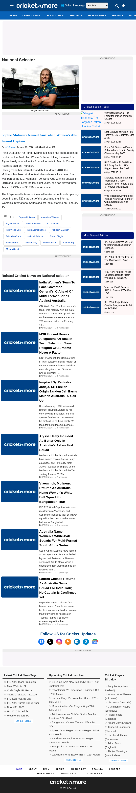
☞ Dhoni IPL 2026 (14, 707)
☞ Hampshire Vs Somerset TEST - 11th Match (71, 747)
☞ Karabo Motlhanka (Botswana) (116, 735)
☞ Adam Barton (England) (113, 743)
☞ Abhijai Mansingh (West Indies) (116, 751)
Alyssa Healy (12, 223)
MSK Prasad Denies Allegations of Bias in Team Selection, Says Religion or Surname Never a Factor (55, 343)
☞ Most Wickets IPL (15, 686)
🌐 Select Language (73, 5)
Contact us (94, 773)
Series (117, 15)
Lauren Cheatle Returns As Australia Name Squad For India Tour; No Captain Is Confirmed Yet (58, 588)
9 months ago (63, 428)
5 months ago (63, 328)
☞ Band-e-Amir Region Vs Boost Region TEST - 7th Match (71, 739)
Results (97, 769)
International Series (36, 230)
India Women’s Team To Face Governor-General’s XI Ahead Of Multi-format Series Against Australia (57, 291)
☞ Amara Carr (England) (118, 722)
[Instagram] (59, 642)
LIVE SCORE (55, 15)
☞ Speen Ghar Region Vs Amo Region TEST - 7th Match (74, 731)
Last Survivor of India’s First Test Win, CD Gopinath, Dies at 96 (119, 131)
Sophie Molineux (27, 217)
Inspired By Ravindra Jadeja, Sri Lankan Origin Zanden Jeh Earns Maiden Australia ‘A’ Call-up (58, 391)
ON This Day (78, 769)
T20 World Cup (13, 230)
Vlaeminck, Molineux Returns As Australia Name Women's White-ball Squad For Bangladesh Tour (56, 492)
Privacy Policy (71, 773)
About (33, 769)
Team (46, 769)
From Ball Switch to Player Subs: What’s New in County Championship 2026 (119, 146)
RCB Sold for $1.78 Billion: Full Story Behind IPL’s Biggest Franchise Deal (118, 161)
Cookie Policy (45, 773)
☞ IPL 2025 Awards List (17, 698)
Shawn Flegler (56, 236)
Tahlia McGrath (13, 236)
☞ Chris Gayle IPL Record (18, 690)
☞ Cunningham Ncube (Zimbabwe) (117, 707)
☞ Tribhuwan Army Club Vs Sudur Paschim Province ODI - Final (73, 714)
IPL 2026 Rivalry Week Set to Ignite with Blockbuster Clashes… (118, 241)
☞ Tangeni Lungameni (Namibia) (117, 727)
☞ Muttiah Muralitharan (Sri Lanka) (118, 695)
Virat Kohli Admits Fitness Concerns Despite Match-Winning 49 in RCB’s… (117, 271)
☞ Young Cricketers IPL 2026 (20, 694)
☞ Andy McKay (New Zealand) (116, 687)
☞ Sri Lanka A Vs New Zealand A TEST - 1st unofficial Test (74, 682)
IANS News (11, 147)
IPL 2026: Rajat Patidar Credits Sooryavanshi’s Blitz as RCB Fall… (118, 301)
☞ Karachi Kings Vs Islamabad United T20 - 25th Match (73, 698)
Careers (114, 769)
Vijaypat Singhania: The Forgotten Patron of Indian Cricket (118, 116)
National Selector (35, 236)
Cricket (72, 788)
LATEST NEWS (31, 15)
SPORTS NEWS (96, 15)
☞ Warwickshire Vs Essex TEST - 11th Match (74, 754)
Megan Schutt (12, 249)
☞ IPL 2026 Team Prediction (20, 681)
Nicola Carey (31, 242)
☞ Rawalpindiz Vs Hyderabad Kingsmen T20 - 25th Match (74, 690)
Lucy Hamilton (50, 242)
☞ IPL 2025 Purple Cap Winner (21, 702)
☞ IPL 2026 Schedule (16, 711)
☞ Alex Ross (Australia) (118, 702)
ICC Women (53, 223)
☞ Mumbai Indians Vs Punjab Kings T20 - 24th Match (72, 706)
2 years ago (62, 525)
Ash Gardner (12, 242)
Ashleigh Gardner (60, 230)
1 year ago (62, 477)
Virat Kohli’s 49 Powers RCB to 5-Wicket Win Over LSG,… (118, 286)
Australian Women (50, 217)
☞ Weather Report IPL (16, 715)
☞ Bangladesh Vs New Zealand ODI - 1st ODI (72, 723)
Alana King (68, 242)
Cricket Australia (33, 223)
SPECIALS (76, 15)
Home (13, 15)
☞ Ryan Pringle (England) (113, 715)
